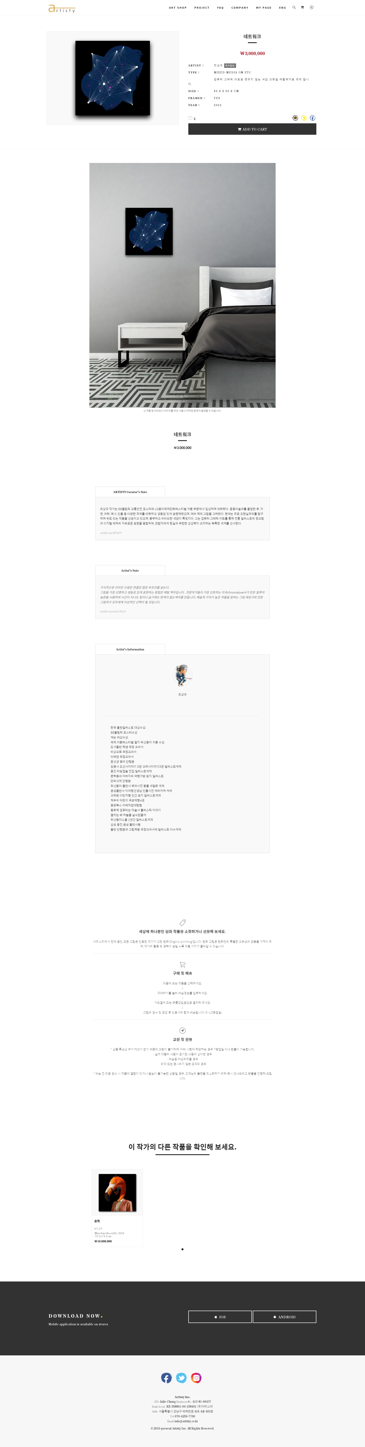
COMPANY (240, 7)
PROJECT (202, 7)
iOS (220, 1317)
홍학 (97, 1221)
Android (285, 1317)
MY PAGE (264, 7)
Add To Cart (252, 129)
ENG (282, 7)
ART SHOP (178, 7)
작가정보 (230, 65)
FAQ (220, 7)
